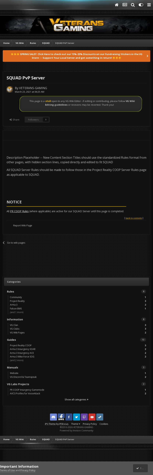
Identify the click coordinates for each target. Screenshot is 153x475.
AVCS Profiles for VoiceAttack (78, 393)
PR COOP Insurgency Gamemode (78, 389)
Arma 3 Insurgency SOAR (78, 349)
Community (78, 297)
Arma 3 (78, 304)
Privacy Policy (90, 423)
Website (78, 373)
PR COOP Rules (19, 211)
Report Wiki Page (22, 225)
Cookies (104, 423)
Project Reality (78, 301)
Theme (75, 423)
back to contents (134, 218)
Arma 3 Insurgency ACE (78, 353)
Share (14, 119)
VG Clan (78, 325)
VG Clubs (78, 328)
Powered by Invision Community (76, 430)
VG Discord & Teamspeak (78, 377)
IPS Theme (50, 423)
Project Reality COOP (78, 345)
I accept (142, 468)
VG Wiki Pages (78, 332)
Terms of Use (7, 470)
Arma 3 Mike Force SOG (78, 356)
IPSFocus (63, 423)
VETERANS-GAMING (33, 88)
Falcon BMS (78, 308)
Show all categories (76, 399)
